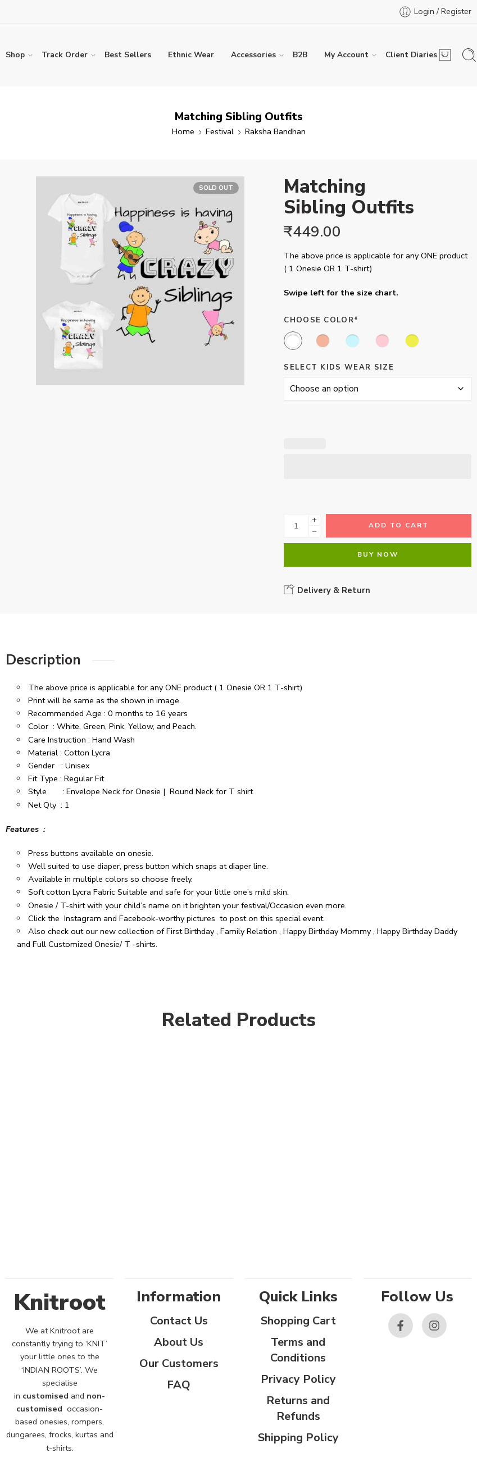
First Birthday (190, 931)
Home (183, 131)
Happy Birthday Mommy (327, 931)
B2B (300, 54)
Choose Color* (321, 320)
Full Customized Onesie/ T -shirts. (95, 944)
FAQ (178, 1384)
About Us (178, 1342)
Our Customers (179, 1363)
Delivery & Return (327, 590)
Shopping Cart (298, 1320)
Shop (15, 55)
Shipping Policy (298, 1437)
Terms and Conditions (298, 1350)
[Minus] (314, 532)
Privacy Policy (298, 1379)
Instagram (82, 918)
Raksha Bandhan (275, 131)
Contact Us (179, 1320)
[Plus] (314, 520)
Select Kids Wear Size (339, 367)
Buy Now (377, 554)
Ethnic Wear (191, 54)
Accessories (253, 55)
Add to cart (399, 525)
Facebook (137, 918)
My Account (346, 55)
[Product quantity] (296, 526)
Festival (220, 131)
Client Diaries (411, 55)
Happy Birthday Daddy (417, 931)
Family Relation (248, 931)
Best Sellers (128, 54)
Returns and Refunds (298, 1408)
